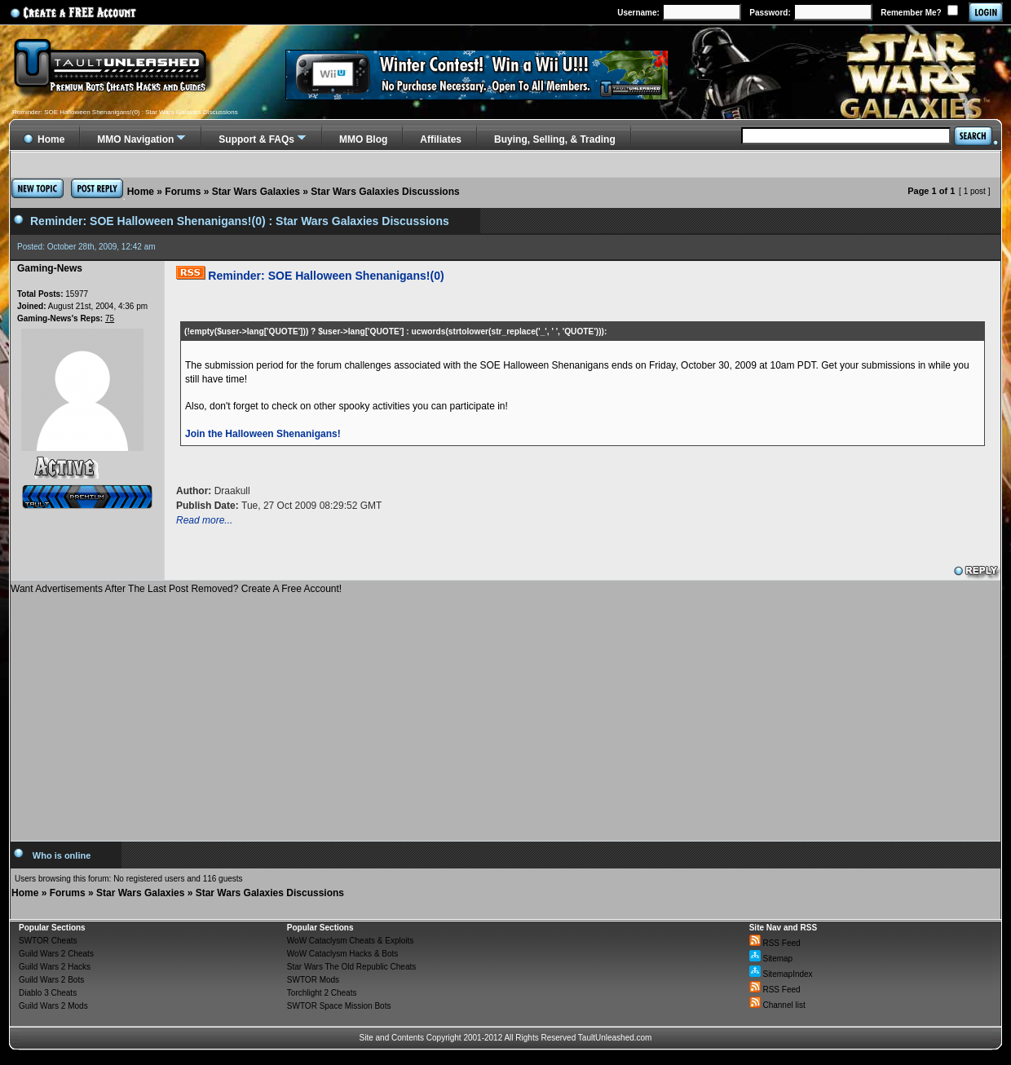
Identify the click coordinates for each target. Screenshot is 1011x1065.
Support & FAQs (256, 139)
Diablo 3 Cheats (48, 992)
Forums (183, 191)
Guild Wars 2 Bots (51, 979)
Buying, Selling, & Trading (555, 139)
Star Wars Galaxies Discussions (385, 191)
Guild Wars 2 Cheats (56, 953)
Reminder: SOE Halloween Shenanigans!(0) (326, 275)
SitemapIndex (781, 974)
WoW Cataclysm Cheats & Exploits (350, 940)
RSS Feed (775, 943)
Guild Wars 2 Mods (53, 1005)
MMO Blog (363, 139)
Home (140, 191)
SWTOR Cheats (48, 940)
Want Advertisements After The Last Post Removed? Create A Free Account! (176, 588)
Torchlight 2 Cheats (322, 992)
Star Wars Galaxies (256, 191)
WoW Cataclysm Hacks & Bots (343, 953)
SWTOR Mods (313, 979)
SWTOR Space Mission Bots (339, 1005)
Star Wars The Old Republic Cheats (351, 966)
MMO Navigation (135, 139)
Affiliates (440, 139)
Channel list (777, 1005)
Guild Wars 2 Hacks (55, 966)
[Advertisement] (505, 712)
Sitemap (770, 958)
